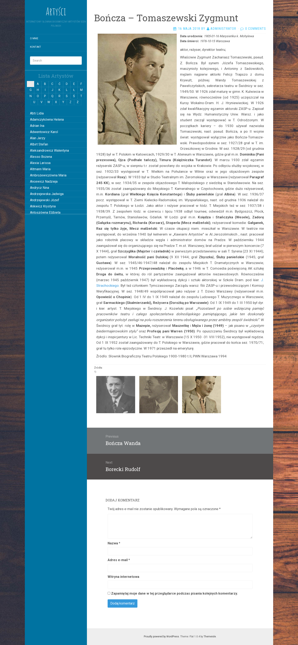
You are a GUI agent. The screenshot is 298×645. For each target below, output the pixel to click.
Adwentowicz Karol (44, 132)
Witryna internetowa (123, 577)
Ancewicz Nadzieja (44, 181)
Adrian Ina (37, 126)
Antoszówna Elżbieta (45, 212)
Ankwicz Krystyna (43, 206)
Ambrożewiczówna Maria (48, 175)
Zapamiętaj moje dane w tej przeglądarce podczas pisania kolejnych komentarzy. (174, 593)
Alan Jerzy (37, 138)
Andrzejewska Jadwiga (47, 194)
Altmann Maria (40, 169)
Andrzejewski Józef (44, 200)
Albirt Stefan (39, 144)
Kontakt (35, 46)
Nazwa (114, 543)
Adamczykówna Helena (47, 119)
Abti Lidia (37, 113)
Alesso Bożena (41, 157)
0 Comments (255, 29)
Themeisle (210, 636)
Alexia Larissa (40, 163)
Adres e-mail (119, 560)
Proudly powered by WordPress (161, 636)
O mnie (34, 38)
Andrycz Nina (39, 188)
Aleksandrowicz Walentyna (49, 150)
